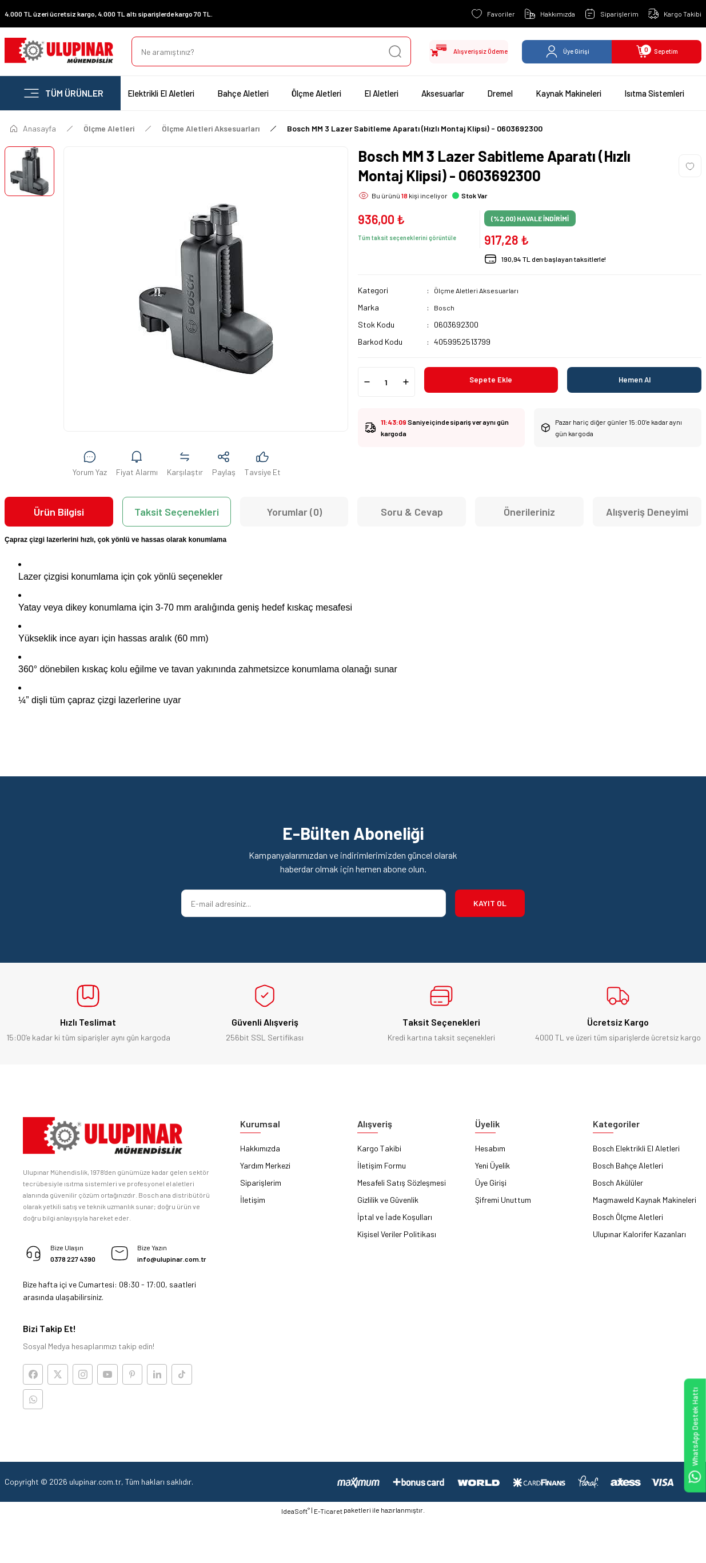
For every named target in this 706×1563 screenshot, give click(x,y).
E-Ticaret (328, 1555)
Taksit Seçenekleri (176, 511)
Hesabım (490, 1148)
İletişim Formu (381, 1165)
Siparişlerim (260, 1182)
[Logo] (59, 51)
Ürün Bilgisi (59, 511)
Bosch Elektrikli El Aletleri (636, 1148)
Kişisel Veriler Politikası (396, 1234)
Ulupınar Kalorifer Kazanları (639, 1234)
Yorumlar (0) (294, 511)
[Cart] (656, 51)
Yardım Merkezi (265, 1165)
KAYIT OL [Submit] (489, 903)
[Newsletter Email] (313, 903)
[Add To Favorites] (690, 165)
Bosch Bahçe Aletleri (628, 1165)
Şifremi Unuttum (503, 1200)
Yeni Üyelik (492, 1165)
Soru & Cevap (412, 511)
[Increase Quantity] (406, 382)
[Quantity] (386, 382)
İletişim (252, 1200)
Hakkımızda (260, 1148)
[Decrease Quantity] (367, 382)
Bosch (444, 307)
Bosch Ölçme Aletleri (628, 1217)
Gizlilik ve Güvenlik (387, 1200)
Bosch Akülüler (618, 1182)
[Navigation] (63, 93)
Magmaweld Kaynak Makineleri (644, 1200)
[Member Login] (567, 51)
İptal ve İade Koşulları (394, 1217)
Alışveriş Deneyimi (647, 511)
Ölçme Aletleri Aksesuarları (480, 290)
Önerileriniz (529, 511)
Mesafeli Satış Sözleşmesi (401, 1182)
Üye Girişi (490, 1182)
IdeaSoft (295, 1555)
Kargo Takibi (379, 1148)
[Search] (259, 51)
